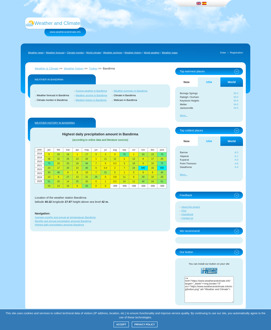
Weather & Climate (47, 68)
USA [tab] (209, 82)
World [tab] (232, 82)
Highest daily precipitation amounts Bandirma (59, 224)
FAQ (183, 210)
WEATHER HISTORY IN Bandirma (55, 122)
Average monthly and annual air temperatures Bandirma (65, 217)
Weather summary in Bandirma (130, 90)
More (183, 115)
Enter (223, 52)
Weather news (36, 52)
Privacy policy (144, 324)
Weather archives (112, 52)
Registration (236, 52)
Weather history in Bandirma (91, 100)
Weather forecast (55, 52)
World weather (152, 52)
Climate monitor (75, 52)
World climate (93, 52)
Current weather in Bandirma (91, 90)
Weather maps (169, 52)
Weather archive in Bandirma (91, 95)
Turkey (93, 68)
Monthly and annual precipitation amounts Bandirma (63, 221)
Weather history (133, 52)
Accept (121, 324)
